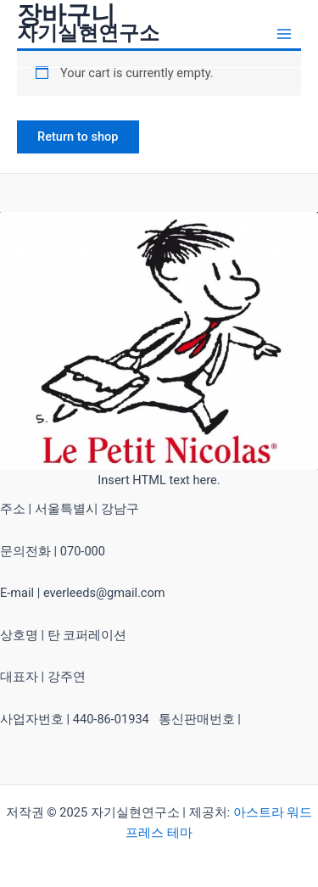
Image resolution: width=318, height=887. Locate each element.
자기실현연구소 (88, 33)
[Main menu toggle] (284, 33)
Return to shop (78, 136)
